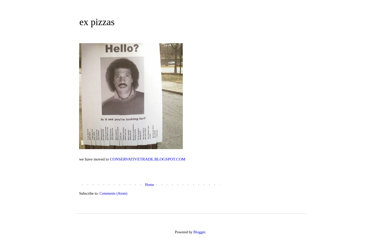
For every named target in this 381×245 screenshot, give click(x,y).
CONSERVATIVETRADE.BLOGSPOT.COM (147, 159)
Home (149, 185)
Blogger (199, 232)
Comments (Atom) (113, 193)
